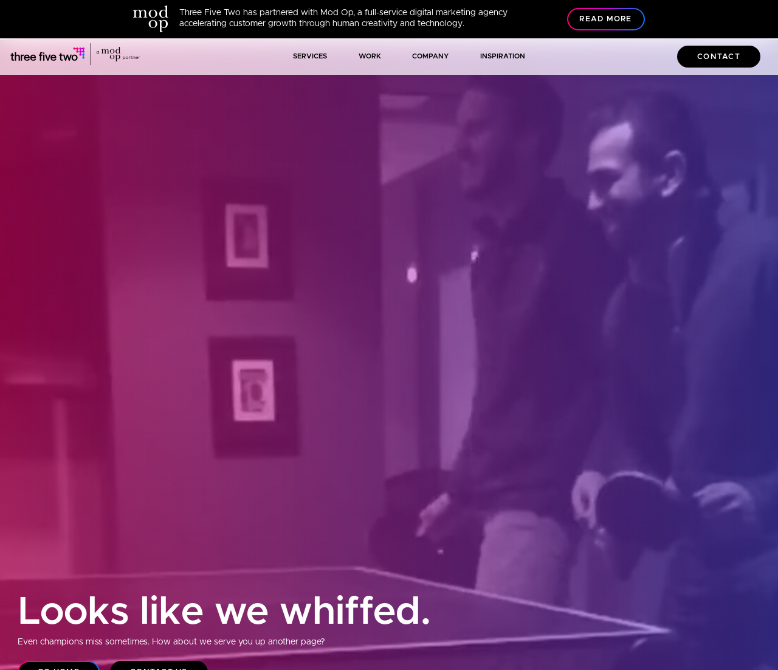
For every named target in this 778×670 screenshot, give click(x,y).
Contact (718, 57)
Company (430, 56)
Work (370, 56)
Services (310, 56)
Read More (605, 19)
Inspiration (502, 56)
